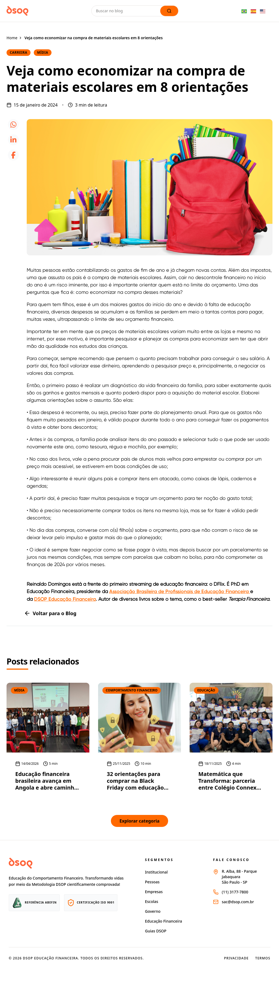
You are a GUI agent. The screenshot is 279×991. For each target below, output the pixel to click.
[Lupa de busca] (169, 11)
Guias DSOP (155, 930)
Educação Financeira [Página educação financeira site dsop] (163, 921)
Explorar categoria (140, 821)
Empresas (154, 891)
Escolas (151, 901)
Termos (262, 958)
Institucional (156, 872)
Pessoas (152, 881)
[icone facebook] (13, 155)
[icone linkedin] (13, 139)
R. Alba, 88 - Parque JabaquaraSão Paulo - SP (239, 877)
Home (12, 37)
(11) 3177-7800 (235, 892)
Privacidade (236, 958)
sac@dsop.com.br (238, 901)
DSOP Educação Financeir (63, 599)
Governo (152, 911)
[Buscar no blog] (127, 11)
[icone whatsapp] (13, 124)
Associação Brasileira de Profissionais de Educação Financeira (179, 591)
